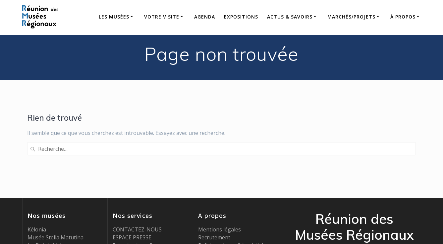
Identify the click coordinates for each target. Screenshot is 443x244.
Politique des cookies (224, 199)
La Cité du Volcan (49, 191)
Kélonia (37, 175)
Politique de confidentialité (231, 191)
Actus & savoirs (289, 17)
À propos (402, 17)
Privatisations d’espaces (142, 191)
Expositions (241, 17)
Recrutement (214, 183)
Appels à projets (133, 215)
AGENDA (204, 17)
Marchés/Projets (351, 17)
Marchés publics (133, 207)
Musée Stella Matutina (55, 183)
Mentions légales (219, 175)
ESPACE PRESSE (132, 183)
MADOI (36, 199)
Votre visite (161, 17)
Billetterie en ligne (135, 199)
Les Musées (114, 17)
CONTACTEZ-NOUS (137, 175)
